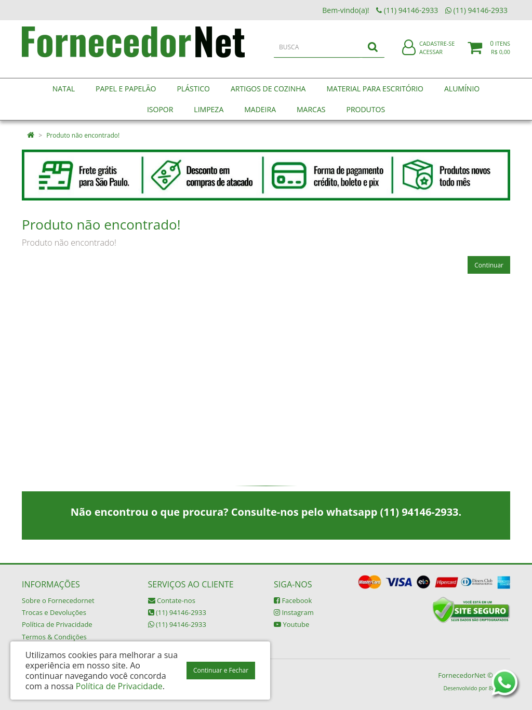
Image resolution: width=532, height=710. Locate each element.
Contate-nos (171, 600)
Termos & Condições (54, 636)
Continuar (488, 265)
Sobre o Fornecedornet (58, 600)
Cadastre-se (437, 51)
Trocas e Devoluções (54, 612)
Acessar (431, 59)
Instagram (294, 612)
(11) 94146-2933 (177, 612)
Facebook (293, 600)
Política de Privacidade (57, 624)
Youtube (291, 624)
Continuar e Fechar (220, 670)
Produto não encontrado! (82, 135)
